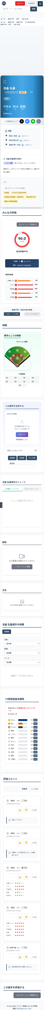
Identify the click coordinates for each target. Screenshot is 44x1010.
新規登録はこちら (22, 439)
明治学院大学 (14, 140)
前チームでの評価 (12, 314)
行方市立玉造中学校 (19, 193)
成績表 (6, 632)
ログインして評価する (28, 224)
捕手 (17, 19)
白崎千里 (13, 948)
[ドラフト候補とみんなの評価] (4, 3)
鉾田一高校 (13, 136)
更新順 (12, 458)
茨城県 (6, 193)
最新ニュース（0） (12, 489)
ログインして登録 (22, 567)
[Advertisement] (22, 49)
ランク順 (32, 458)
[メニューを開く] (1, 505)
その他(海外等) (30, 22)
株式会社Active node (24, 1009)
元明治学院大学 (11, 92)
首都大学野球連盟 (10, 201)
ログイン (20, 3)
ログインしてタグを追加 (15, 188)
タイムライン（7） (32, 489)
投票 (35, 720)
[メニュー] (40, 3)
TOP (3, 19)
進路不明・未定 (5, 24)
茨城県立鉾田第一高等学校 (13, 197)
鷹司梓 (12, 463)
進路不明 (11, 19)
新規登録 (31, 3)
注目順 (21, 458)
